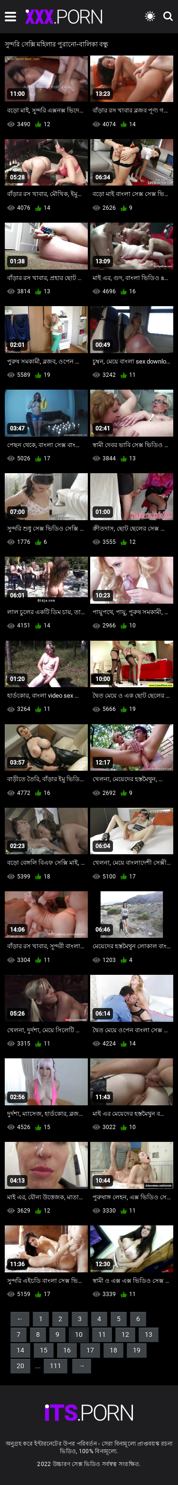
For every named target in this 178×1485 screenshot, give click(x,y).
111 (55, 1366)
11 (102, 1334)
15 (43, 1350)
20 (20, 1366)
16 (67, 1350)
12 (125, 1334)
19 (137, 1350)
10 (79, 1334)
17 (90, 1350)
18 (113, 1350)
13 (148, 1334)
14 (20, 1350)
